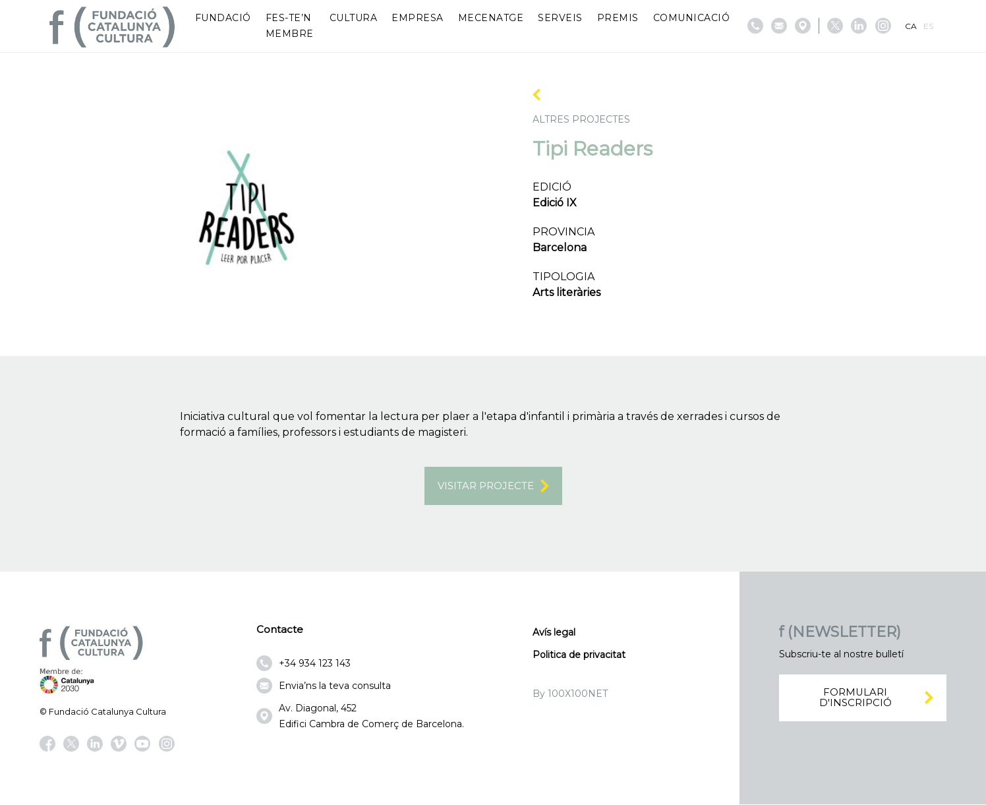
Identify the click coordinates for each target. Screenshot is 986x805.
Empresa (418, 18)
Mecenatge (491, 18)
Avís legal (554, 634)
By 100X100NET (570, 695)
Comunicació (691, 18)
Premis (618, 18)
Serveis (560, 18)
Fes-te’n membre (290, 26)
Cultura (354, 18)
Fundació (223, 18)
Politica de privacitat (579, 656)
